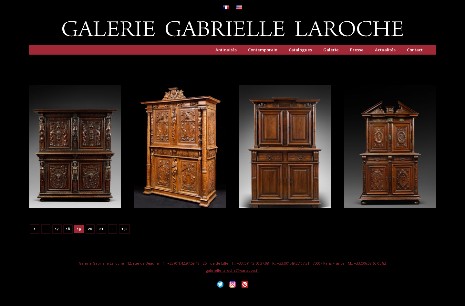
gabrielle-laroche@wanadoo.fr (232, 270)
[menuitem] (226, 7)
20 (90, 229)
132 (124, 229)
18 (68, 229)
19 (79, 229)
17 (57, 229)
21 (101, 229)
